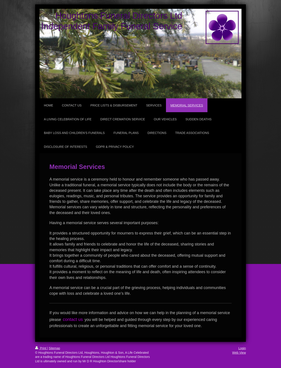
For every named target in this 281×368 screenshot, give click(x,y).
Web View (239, 352)
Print (41, 348)
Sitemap (54, 348)
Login (242, 348)
